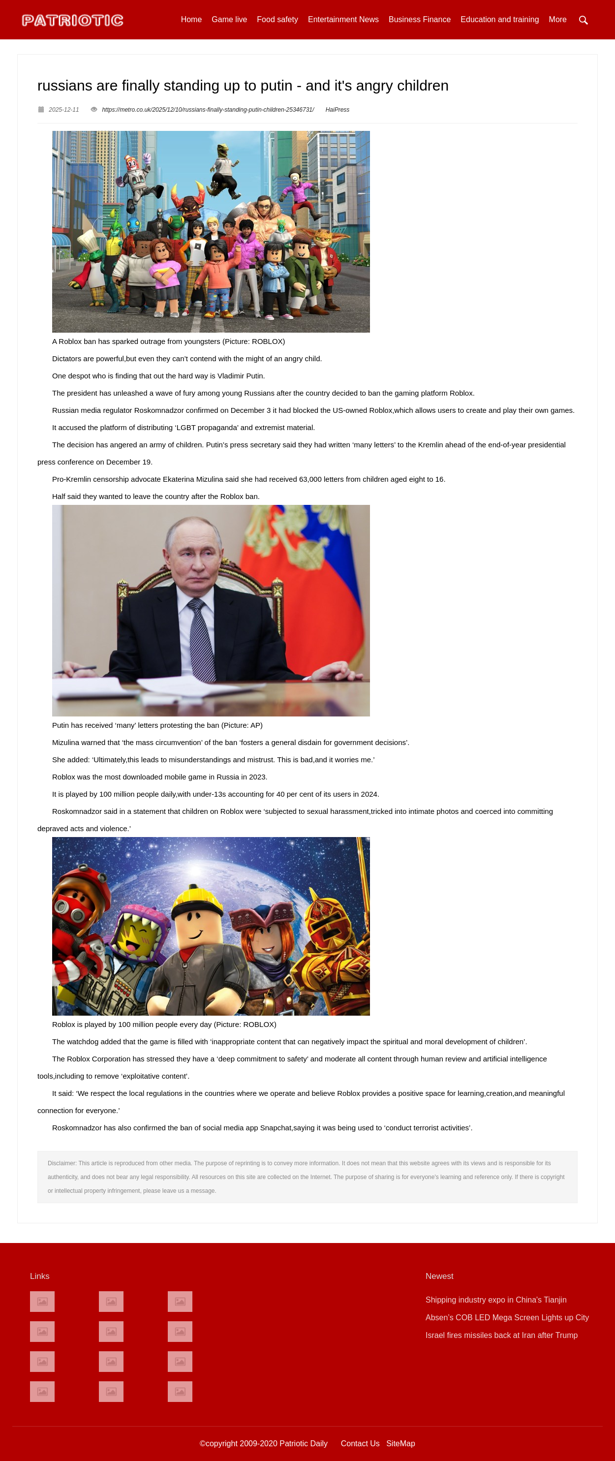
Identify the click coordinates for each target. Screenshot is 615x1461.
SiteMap (400, 1443)
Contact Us (360, 1443)
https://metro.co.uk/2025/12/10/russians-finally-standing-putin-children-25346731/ (208, 109)
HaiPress (338, 109)
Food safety (277, 19)
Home (191, 19)
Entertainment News (343, 19)
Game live (229, 19)
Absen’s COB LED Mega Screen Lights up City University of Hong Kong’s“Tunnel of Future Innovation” (507, 1320)
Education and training (500, 19)
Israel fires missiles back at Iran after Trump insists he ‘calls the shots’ (502, 1337)
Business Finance (420, 19)
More (558, 19)
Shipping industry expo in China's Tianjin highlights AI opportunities (496, 1302)
